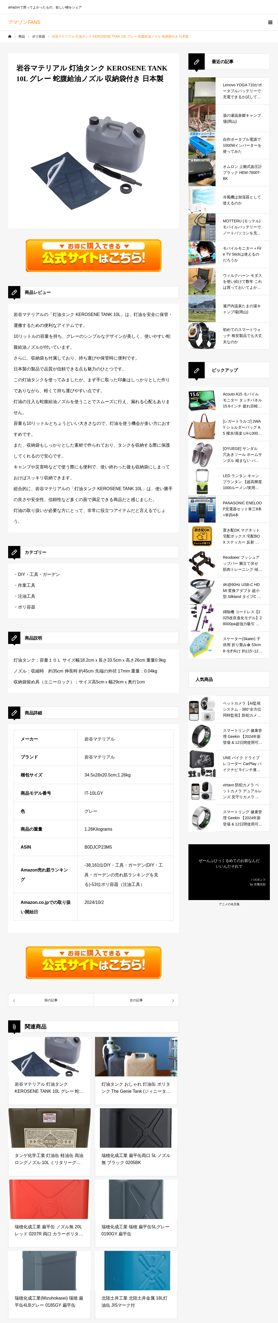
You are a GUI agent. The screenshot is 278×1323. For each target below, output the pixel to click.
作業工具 (26, 585)
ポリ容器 (26, 607)
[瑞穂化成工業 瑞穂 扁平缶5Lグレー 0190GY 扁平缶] (136, 1199)
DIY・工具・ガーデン (39, 574)
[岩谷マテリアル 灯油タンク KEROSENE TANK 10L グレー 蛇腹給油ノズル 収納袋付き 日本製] (49, 1056)
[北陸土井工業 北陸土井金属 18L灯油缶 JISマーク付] (136, 1270)
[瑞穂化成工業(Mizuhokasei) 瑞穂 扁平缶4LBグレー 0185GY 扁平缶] (49, 1270)
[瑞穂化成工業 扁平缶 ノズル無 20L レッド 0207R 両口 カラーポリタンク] (49, 1199)
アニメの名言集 (229, 904)
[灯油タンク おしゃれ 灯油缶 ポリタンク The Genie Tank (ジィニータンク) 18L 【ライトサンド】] (136, 1056)
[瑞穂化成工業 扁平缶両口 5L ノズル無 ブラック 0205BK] (136, 1128)
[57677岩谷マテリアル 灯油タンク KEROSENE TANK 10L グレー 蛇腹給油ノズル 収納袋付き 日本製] (51, 1000)
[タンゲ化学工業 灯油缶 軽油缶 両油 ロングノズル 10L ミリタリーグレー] (49, 1128)
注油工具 (26, 596)
